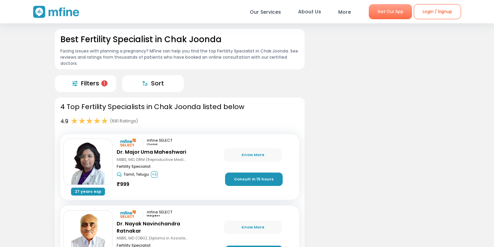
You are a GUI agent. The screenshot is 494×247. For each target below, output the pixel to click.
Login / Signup (437, 11)
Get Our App (390, 11)
